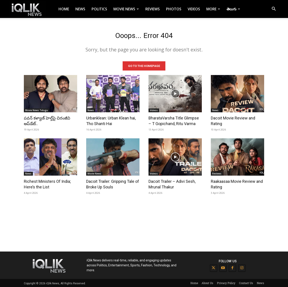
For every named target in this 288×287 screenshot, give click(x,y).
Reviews (152, 9)
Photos (173, 9)
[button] (273, 9)
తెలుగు (233, 9)
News (80, 9)
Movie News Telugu (36, 109)
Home (63, 9)
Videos (194, 9)
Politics (99, 9)
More (213, 9)
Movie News (126, 9)
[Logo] (27, 9)
